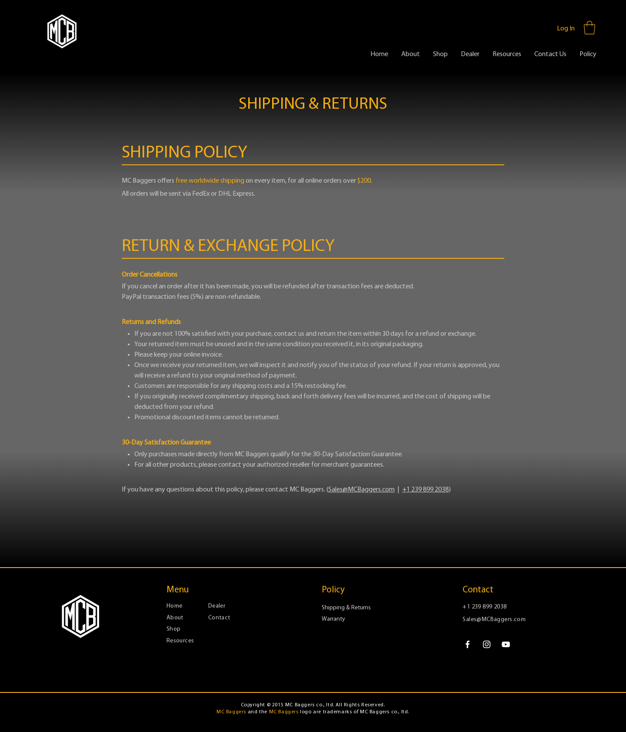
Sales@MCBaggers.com (361, 489)
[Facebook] (468, 644)
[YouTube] (506, 644)
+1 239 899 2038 (425, 489)
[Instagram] (487, 644)
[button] (589, 27)
